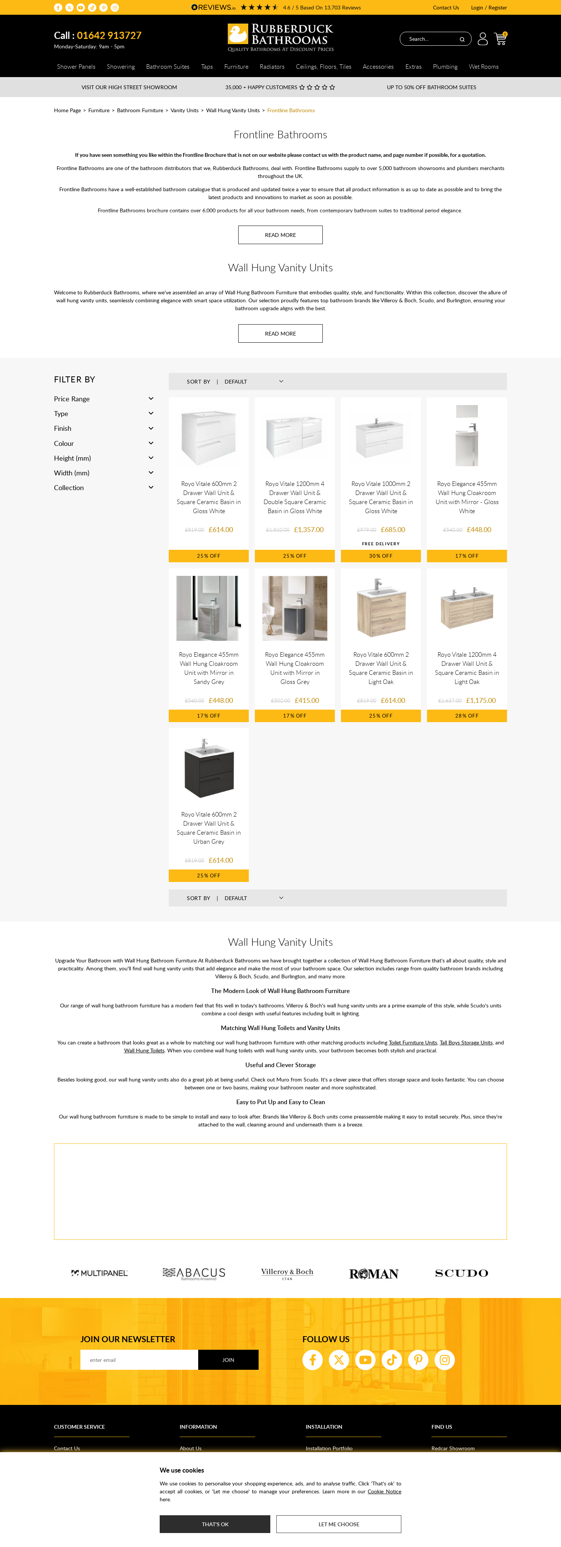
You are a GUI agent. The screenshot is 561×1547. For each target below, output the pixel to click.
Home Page (67, 110)
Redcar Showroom (453, 1448)
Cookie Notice (384, 1491)
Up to (431, 87)
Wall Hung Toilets (144, 1050)
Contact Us (446, 7)
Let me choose (339, 1524)
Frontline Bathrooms (291, 110)
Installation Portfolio (329, 1448)
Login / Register (489, 7)
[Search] (462, 39)
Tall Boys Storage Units (466, 1042)
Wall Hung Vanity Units (233, 110)
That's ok (215, 1524)
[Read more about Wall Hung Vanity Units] (280, 333)
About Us (191, 1448)
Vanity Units (185, 110)
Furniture (98, 110)
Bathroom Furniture (140, 110)
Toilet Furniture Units (413, 1042)
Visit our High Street (129, 87)
